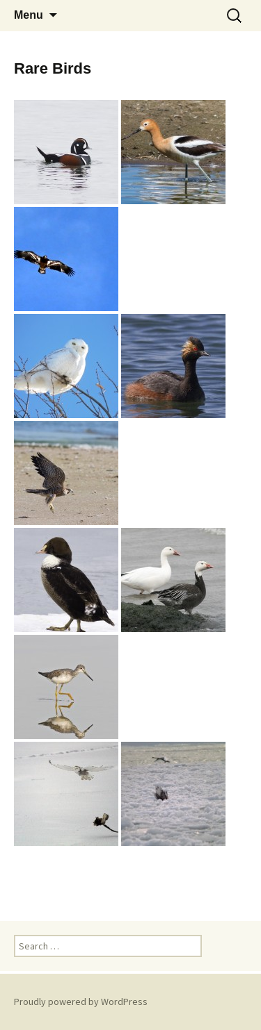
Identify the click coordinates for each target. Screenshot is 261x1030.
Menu (28, 15)
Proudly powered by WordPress (81, 1001)
